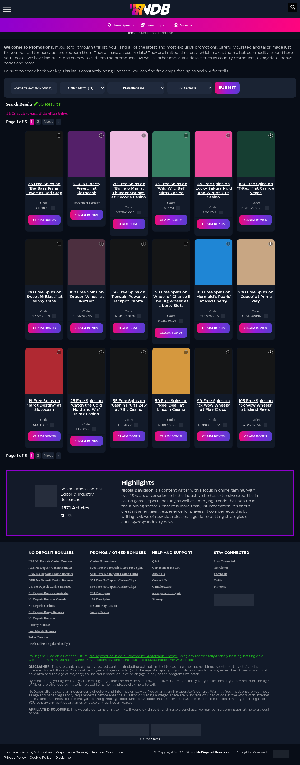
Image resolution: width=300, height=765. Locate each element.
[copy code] (52, 208)
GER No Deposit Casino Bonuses (51, 580)
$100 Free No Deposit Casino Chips (114, 574)
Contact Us (159, 580)
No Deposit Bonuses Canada (48, 599)
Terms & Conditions (107, 752)
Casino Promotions (103, 561)
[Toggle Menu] (7, 9)
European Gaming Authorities (28, 752)
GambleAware (162, 587)
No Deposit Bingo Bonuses (46, 612)
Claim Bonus (44, 220)
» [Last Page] (59, 122)
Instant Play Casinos (104, 606)
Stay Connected (224, 561)
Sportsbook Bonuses (42, 631)
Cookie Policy (41, 757)
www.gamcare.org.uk (166, 593)
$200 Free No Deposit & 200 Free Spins (116, 568)
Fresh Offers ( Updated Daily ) (49, 644)
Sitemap (157, 599)
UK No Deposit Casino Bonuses (50, 587)
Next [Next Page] (48, 122)
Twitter (219, 580)
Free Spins (124, 25)
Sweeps (186, 25)
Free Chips (157, 25)
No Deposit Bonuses (42, 618)
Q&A (155, 561)
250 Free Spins (100, 593)
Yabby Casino (99, 612)
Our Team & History (166, 568)
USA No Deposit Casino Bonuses (50, 561)
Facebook (220, 574)
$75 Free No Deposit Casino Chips (113, 580)
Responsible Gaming (72, 752)
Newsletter (221, 568)
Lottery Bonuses (40, 625)
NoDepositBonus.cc (106, 656)
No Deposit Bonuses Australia (49, 593)
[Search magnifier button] (292, 7)
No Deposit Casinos (42, 606)
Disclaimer (63, 757)
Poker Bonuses (38, 637)
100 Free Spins (100, 599)
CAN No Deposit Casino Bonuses (51, 574)
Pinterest (220, 587)
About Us (158, 574)
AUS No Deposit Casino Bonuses (51, 568)
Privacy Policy (15, 757)
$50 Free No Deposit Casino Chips (113, 587)
